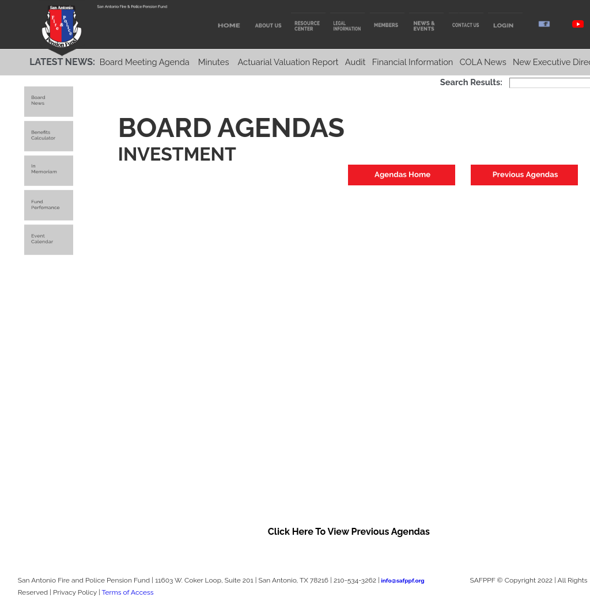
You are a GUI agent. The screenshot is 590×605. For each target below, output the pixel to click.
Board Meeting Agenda (145, 62)
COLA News (483, 62)
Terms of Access (127, 592)
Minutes (213, 62)
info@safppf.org (402, 580)
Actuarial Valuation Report (287, 62)
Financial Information (412, 62)
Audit (355, 62)
